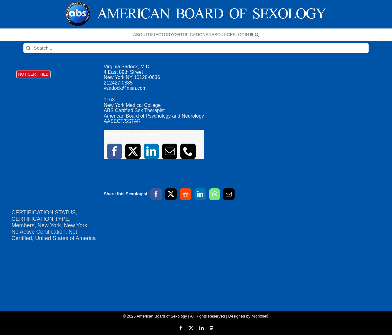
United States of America (65, 238)
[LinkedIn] (200, 194)
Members (23, 225)
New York (49, 225)
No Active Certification (39, 232)
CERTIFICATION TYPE (40, 219)
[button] (257, 34)
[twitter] (133, 151)
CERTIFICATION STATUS (44, 212)
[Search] (28, 48)
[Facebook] (156, 194)
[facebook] (114, 151)
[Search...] (196, 48)
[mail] (169, 151)
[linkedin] (151, 151)
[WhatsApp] (214, 194)
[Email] (228, 194)
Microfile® (260, 316)
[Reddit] (185, 194)
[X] (171, 194)
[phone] (188, 151)
